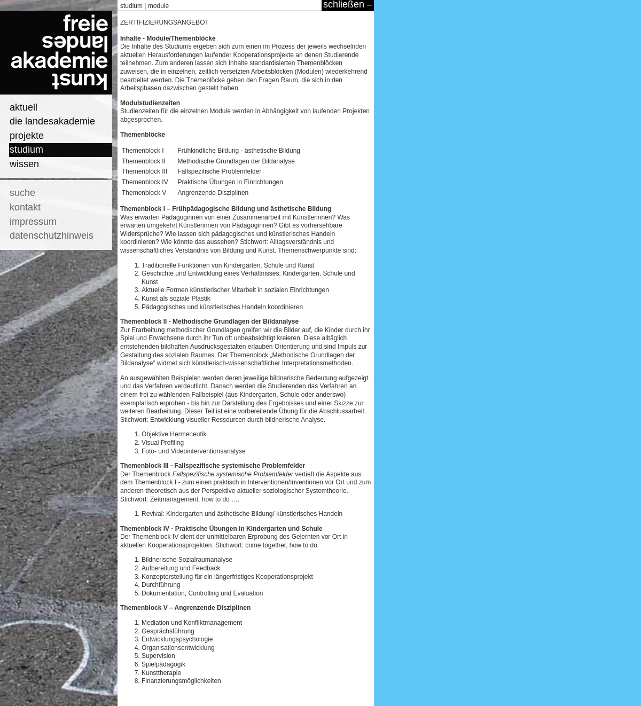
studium (26, 149)
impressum (33, 221)
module (158, 6)
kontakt (25, 207)
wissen (24, 164)
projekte (27, 135)
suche (22, 192)
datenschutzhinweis (51, 235)
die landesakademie (52, 121)
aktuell (23, 107)
